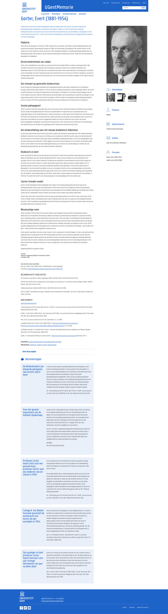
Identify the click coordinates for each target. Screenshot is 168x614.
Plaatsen (45, 14)
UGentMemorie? (136, 3)
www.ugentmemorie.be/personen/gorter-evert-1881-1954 (44, 269)
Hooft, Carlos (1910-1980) (114, 160)
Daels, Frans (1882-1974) (114, 157)
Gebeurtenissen (69, 14)
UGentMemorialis (115, 3)
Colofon (124, 607)
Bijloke (108, 114)
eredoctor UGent (42, 345)
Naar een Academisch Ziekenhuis (116, 143)
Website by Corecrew (142, 607)
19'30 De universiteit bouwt (114, 129)
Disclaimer (132, 607)
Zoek (143, 8)
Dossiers (82, 14)
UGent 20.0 (106, 3)
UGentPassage (126, 3)
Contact (144, 3)
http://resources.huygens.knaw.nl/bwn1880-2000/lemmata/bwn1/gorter (42, 326)
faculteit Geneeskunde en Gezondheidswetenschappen (44, 342)
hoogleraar (32, 345)
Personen (56, 14)
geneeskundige (51, 345)
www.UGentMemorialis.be (28, 303)
